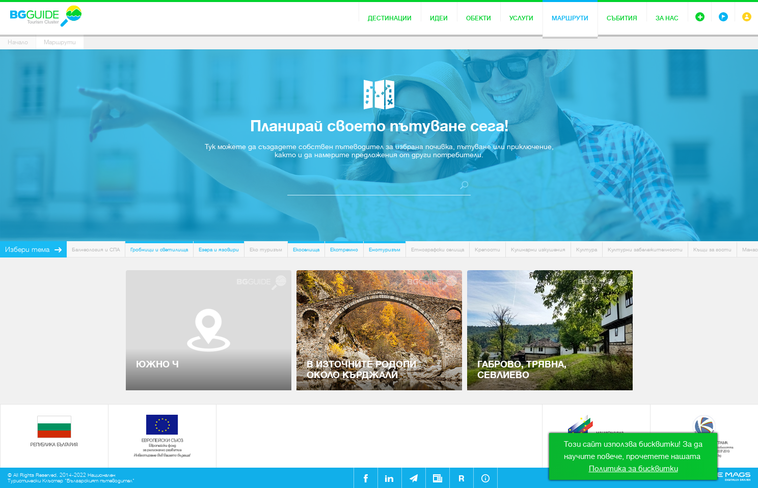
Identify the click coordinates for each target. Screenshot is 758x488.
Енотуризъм (384, 249)
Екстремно (344, 249)
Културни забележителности (645, 249)
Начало (18, 42)
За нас (667, 18)
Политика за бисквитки (633, 468)
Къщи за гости (712, 249)
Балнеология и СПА (96, 249)
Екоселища (306, 249)
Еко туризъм (266, 249)
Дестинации (390, 18)
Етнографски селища (437, 249)
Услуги (521, 18)
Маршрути (570, 18)
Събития (622, 18)
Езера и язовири (219, 249)
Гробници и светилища (159, 249)
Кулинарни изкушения (538, 249)
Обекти (478, 18)
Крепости (487, 249)
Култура (586, 249)
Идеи (439, 18)
